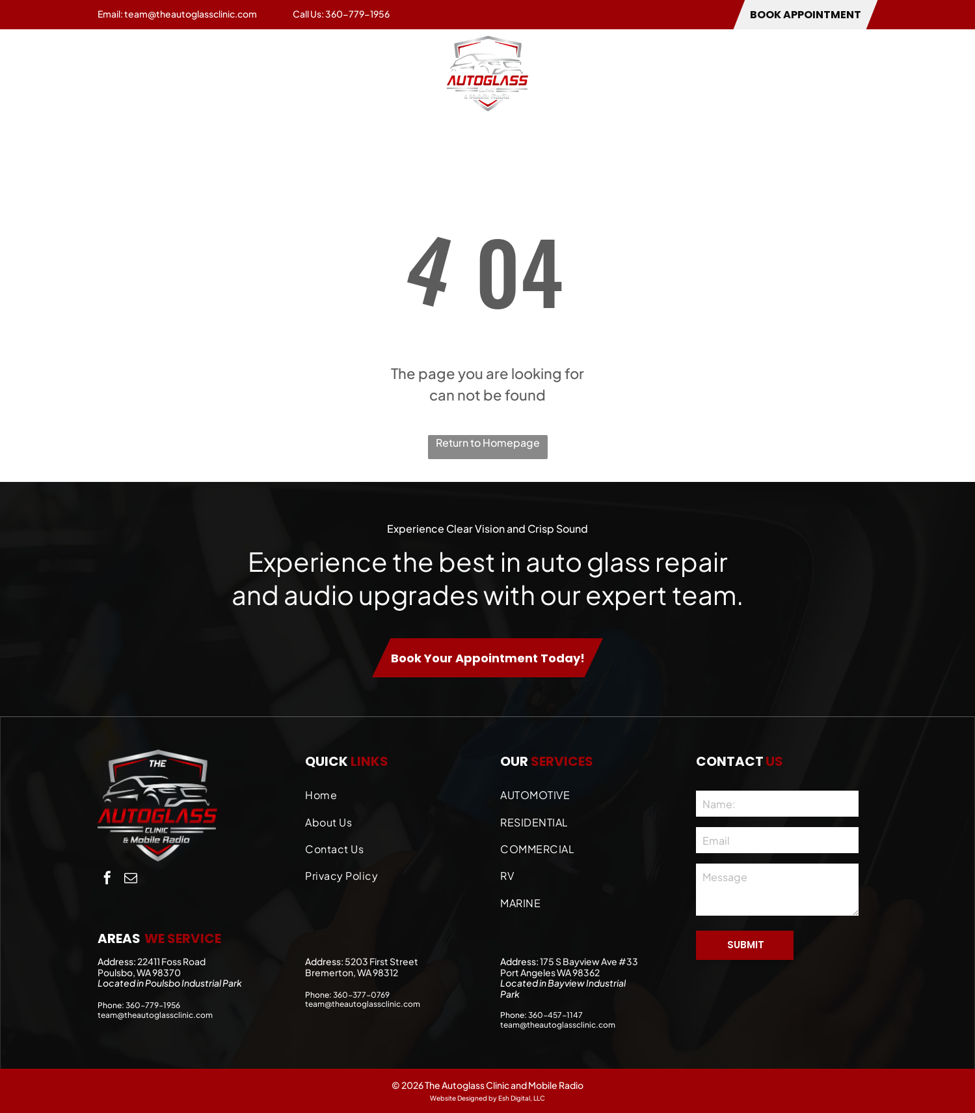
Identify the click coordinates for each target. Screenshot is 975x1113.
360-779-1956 (357, 14)
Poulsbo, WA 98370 (139, 972)
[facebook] (107, 879)
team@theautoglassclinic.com (190, 14)
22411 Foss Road (171, 961)
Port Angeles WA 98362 (550, 972)
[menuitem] (123, 73)
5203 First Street (381, 961)
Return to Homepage (488, 442)
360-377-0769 (361, 995)
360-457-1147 (555, 1015)
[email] (130, 879)
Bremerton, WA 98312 (351, 972)
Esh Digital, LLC (521, 1098)
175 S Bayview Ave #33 (589, 961)
